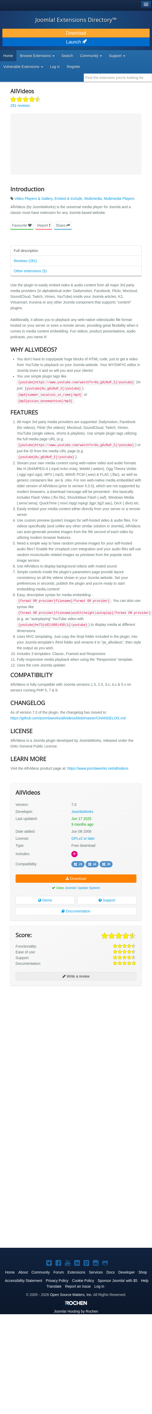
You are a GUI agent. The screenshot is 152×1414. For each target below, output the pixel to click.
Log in (55, 67)
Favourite (22, 225)
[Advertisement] (57, 1048)
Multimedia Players (119, 198)
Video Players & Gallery (34, 198)
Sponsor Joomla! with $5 (117, 1281)
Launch (76, 42)
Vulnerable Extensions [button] (23, 67)
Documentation (75, 911)
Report (43, 225)
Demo (45, 900)
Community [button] (91, 56)
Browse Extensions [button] (37, 56)
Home (8, 56)
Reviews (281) (25, 261)
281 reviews (20, 105)
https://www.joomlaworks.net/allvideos (97, 768)
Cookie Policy (83, 1281)
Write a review (76, 976)
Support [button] (117, 56)
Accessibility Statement (23, 1281)
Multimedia (93, 198)
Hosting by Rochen (76, 1311)
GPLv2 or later (83, 838)
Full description (26, 251)
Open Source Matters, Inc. (71, 1295)
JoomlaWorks (82, 812)
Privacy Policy (57, 1281)
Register (73, 67)
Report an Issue (78, 1286)
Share (63, 225)
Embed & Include (68, 198)
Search (67, 56)
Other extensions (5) (30, 271)
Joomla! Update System (82, 888)
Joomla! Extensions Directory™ (76, 19)
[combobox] (118, 77)
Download (76, 33)
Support (107, 900)
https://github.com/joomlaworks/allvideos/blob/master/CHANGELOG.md (68, 718)
